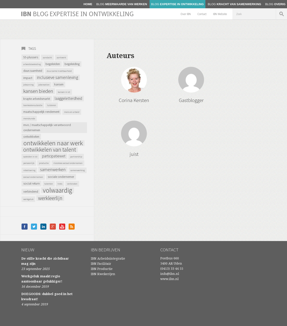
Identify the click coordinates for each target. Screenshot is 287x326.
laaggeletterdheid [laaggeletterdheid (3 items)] (68, 98)
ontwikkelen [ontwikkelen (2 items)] (31, 137)
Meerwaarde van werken (121, 4)
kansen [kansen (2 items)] (58, 84)
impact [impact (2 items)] (27, 78)
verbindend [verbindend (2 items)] (30, 191)
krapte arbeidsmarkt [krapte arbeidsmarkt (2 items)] (36, 99)
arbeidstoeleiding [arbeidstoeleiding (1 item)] (32, 64)
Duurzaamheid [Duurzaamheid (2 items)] (32, 71)
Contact (202, 14)
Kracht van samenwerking (234, 4)
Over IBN (185, 14)
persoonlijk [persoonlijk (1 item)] (28, 163)
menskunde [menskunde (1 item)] (29, 118)
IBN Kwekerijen (103, 274)
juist (134, 154)
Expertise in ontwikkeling (177, 4)
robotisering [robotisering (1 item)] (29, 170)
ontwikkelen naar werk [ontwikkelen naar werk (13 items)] (53, 143)
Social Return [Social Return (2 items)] (31, 183)
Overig (275, 4)
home (88, 4)
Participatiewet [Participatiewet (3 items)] (53, 156)
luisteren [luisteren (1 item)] (51, 105)
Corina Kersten (134, 100)
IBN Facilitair (101, 263)
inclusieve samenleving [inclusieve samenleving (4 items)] (57, 77)
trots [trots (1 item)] (60, 183)
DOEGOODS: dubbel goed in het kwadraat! (46, 296)
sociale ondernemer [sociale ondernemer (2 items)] (61, 177)
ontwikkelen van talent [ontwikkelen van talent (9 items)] (49, 149)
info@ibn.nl (169, 274)
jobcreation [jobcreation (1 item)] (44, 84)
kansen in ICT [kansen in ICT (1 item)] (64, 92)
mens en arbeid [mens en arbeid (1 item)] (71, 112)
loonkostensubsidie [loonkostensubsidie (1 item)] (32, 105)
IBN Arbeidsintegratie (108, 258)
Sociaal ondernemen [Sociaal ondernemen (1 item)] (33, 177)
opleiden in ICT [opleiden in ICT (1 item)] (30, 156)
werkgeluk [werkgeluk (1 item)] (28, 199)
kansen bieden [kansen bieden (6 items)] (38, 91)
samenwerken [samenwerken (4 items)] (53, 169)
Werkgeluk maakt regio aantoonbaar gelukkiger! (41, 278)
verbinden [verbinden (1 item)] (72, 183)
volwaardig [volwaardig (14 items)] (57, 190)
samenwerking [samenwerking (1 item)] (77, 170)
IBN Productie (102, 269)
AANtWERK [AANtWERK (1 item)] (61, 57)
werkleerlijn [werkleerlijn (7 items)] (50, 198)
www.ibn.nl (169, 279)
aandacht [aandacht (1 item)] (47, 57)
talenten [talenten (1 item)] (48, 183)
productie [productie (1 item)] (44, 163)
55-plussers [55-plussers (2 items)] (30, 57)
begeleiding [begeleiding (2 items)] (72, 64)
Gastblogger (191, 100)
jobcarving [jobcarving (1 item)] (28, 84)
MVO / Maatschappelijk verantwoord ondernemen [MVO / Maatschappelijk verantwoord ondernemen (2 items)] (47, 127)
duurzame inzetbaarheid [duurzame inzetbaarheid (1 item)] (59, 71)
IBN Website (220, 14)
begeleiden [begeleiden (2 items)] (53, 64)
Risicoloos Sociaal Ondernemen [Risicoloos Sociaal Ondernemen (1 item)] (68, 163)
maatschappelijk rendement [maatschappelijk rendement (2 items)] (41, 112)
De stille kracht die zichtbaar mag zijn (45, 261)
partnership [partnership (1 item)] (76, 156)
